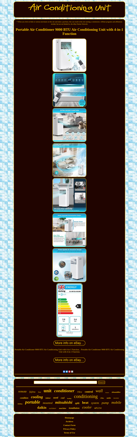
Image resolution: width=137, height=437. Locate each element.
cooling (37, 397)
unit (48, 390)
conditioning (86, 396)
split (77, 403)
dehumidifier (116, 392)
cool (62, 398)
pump (105, 403)
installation (74, 408)
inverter (116, 398)
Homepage (69, 418)
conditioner (64, 390)
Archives (69, 421)
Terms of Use (69, 433)
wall (99, 390)
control (89, 391)
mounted (47, 403)
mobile (116, 402)
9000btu (20, 404)
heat (85, 403)
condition (24, 398)
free (39, 392)
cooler (87, 407)
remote (22, 391)
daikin (41, 407)
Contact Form (69, 425)
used (55, 397)
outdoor (52, 408)
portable (32, 402)
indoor (48, 398)
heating (69, 398)
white (98, 408)
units (109, 398)
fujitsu (32, 391)
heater (107, 392)
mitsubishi (63, 402)
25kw (102, 398)
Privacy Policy (69, 429)
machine (62, 408)
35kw (79, 392)
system (95, 403)
